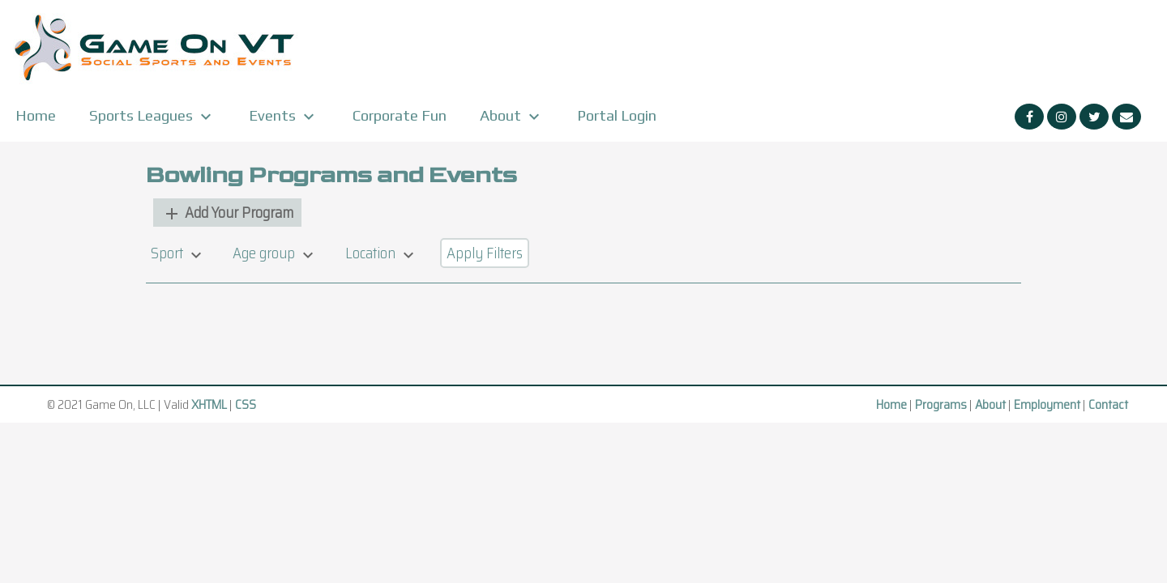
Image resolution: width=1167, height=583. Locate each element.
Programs (941, 404)
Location (381, 253)
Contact (1108, 404)
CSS (245, 404)
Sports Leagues (152, 116)
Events (283, 116)
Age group (275, 253)
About (512, 116)
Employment (1047, 404)
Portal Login (616, 115)
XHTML (209, 404)
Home (35, 115)
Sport (178, 253)
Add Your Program (227, 212)
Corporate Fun (400, 115)
